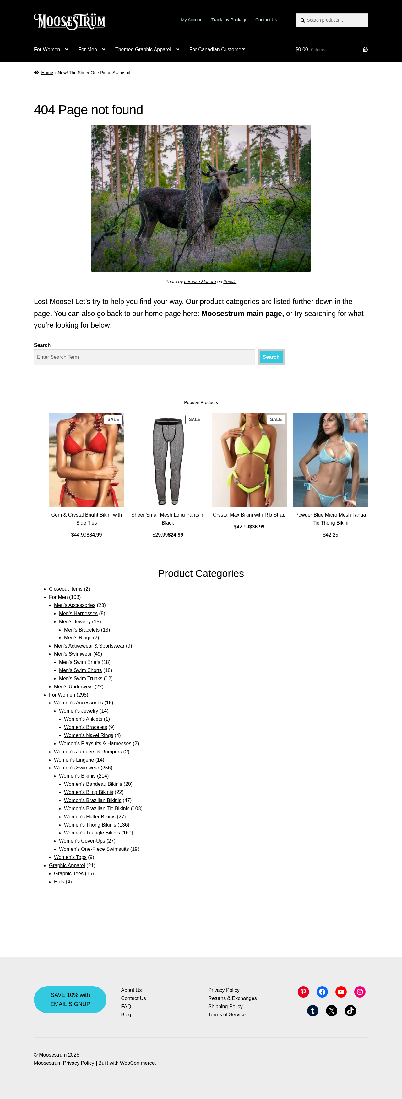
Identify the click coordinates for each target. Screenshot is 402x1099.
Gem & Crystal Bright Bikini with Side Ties (86, 519)
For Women (47, 49)
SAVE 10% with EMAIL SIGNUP (70, 999)
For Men (87, 49)
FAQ (126, 1006)
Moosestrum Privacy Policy (64, 1063)
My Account (192, 19)
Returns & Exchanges (232, 998)
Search (42, 345)
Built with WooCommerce (126, 1063)
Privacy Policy (224, 990)
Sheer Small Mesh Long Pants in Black (167, 519)
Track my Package (229, 19)
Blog (126, 1014)
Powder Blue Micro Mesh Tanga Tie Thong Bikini (330, 519)
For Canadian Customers (217, 49)
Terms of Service (227, 1014)
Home (47, 72)
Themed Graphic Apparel (143, 49)
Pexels (229, 281)
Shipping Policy (225, 1006)
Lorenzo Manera (200, 281)
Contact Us (266, 19)
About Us (131, 990)
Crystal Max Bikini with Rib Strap (249, 514)
